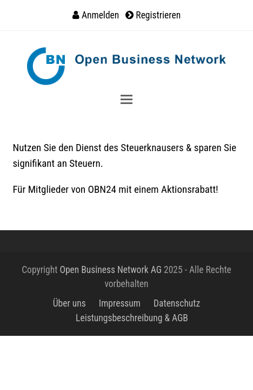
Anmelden (100, 15)
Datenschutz (177, 303)
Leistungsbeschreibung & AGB (132, 318)
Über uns (69, 303)
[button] (126, 99)
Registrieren (158, 15)
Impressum (120, 303)
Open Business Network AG (110, 269)
